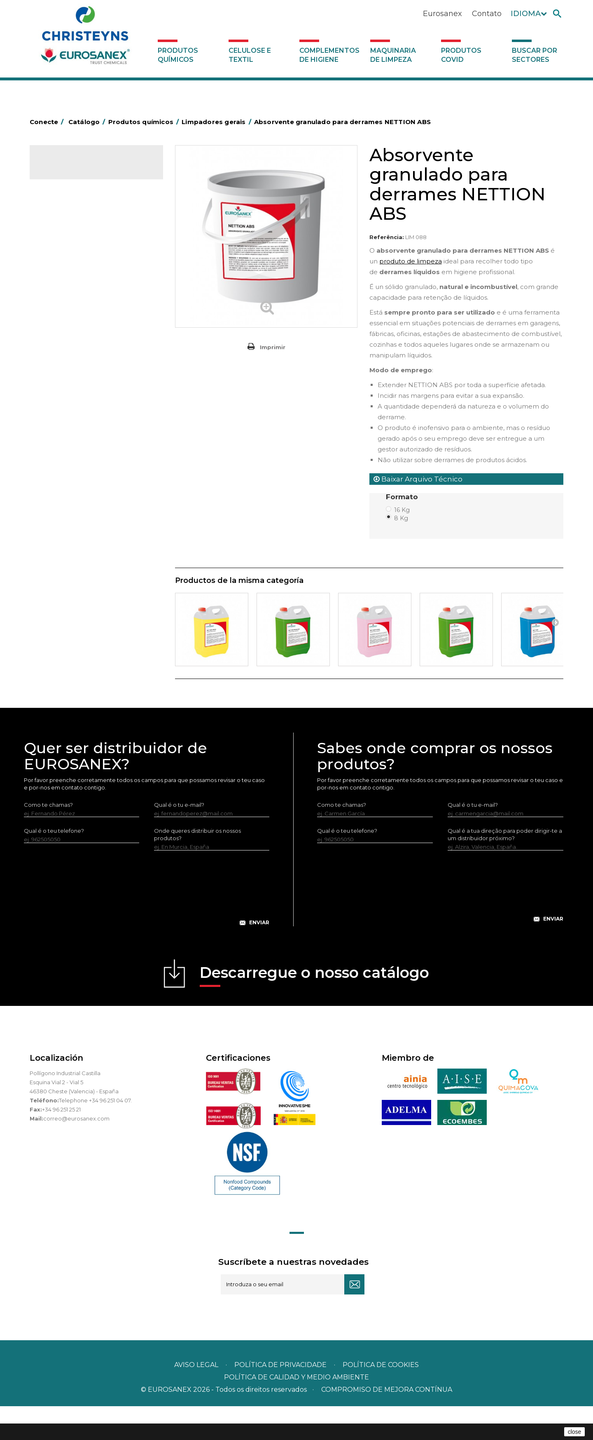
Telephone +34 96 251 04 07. (95, 1134)
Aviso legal (196, 1398)
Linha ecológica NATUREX (80, 480)
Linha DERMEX (65, 467)
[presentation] (146, 928)
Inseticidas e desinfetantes (81, 301)
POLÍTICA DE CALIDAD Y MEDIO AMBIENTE (296, 1411)
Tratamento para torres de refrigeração (79, 549)
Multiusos (58, 505)
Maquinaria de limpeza (393, 55)
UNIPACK (57, 569)
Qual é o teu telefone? (54, 864)
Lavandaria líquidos (71, 327)
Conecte (48, 122)
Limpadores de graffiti (75, 428)
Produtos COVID (461, 55)
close (574, 1431)
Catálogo (68, 169)
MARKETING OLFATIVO (76, 199)
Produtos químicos (178, 55)
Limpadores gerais (70, 441)
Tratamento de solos (73, 531)
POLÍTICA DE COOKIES (381, 1398)
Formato (403, 496)
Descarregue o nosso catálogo (314, 1009)
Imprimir (272, 347)
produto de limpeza (410, 261)
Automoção (61, 224)
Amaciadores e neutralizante (84, 352)
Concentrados (64, 237)
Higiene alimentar (69, 275)
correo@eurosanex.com (76, 1152)
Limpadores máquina (74, 454)
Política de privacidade (280, 1398)
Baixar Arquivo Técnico (418, 479)
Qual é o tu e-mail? (179, 838)
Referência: (386, 237)
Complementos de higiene (329, 55)
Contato (487, 13)
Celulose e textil (250, 55)
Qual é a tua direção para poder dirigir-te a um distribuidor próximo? (505, 868)
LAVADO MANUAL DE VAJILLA (85, 391)
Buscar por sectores (534, 55)
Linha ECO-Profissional (75, 492)
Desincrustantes (67, 263)
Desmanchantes (67, 314)
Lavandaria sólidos (70, 339)
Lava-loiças (60, 378)
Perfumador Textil (69, 365)
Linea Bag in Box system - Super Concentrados (87, 409)
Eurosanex (442, 13)
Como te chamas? (48, 838)
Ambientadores (66, 212)
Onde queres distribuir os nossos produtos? (197, 868)
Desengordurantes (71, 250)
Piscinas (56, 518)
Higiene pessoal (67, 288)
